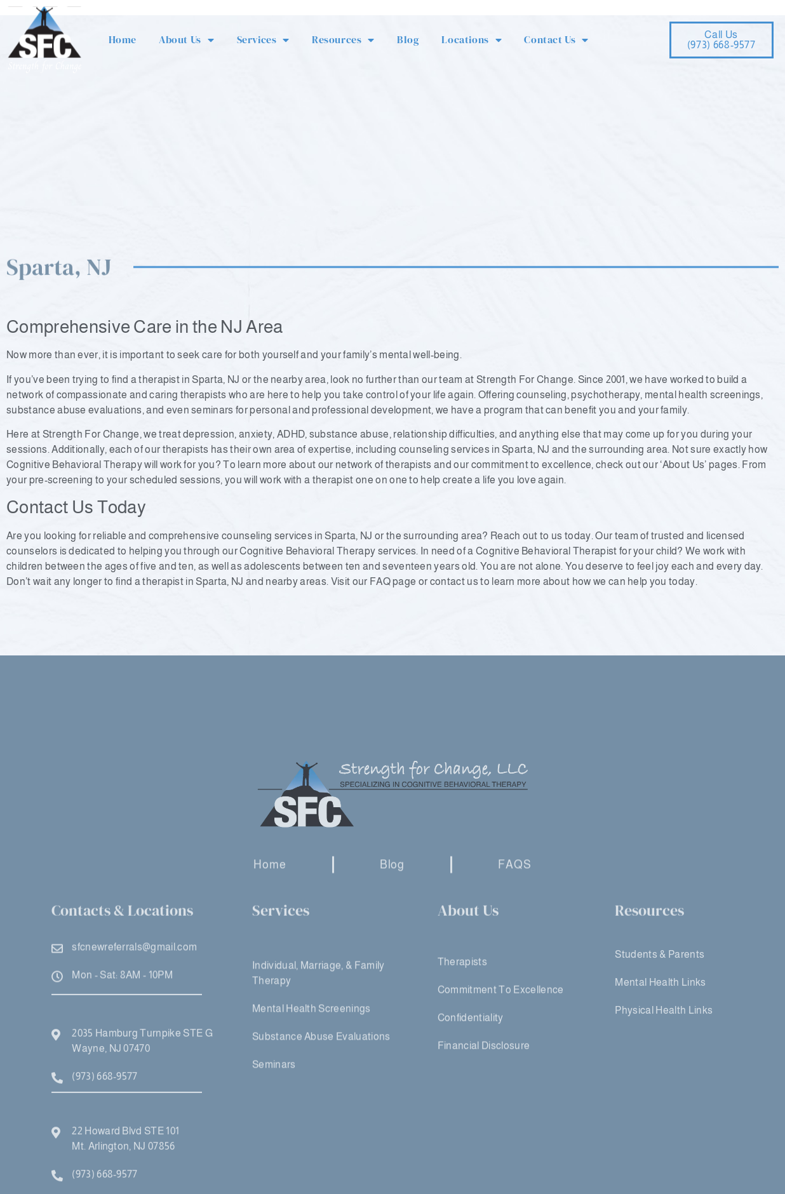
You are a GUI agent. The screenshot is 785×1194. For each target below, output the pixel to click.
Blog (408, 39)
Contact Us (556, 40)
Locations (471, 40)
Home (123, 39)
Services (263, 40)
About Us (186, 40)
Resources (343, 40)
